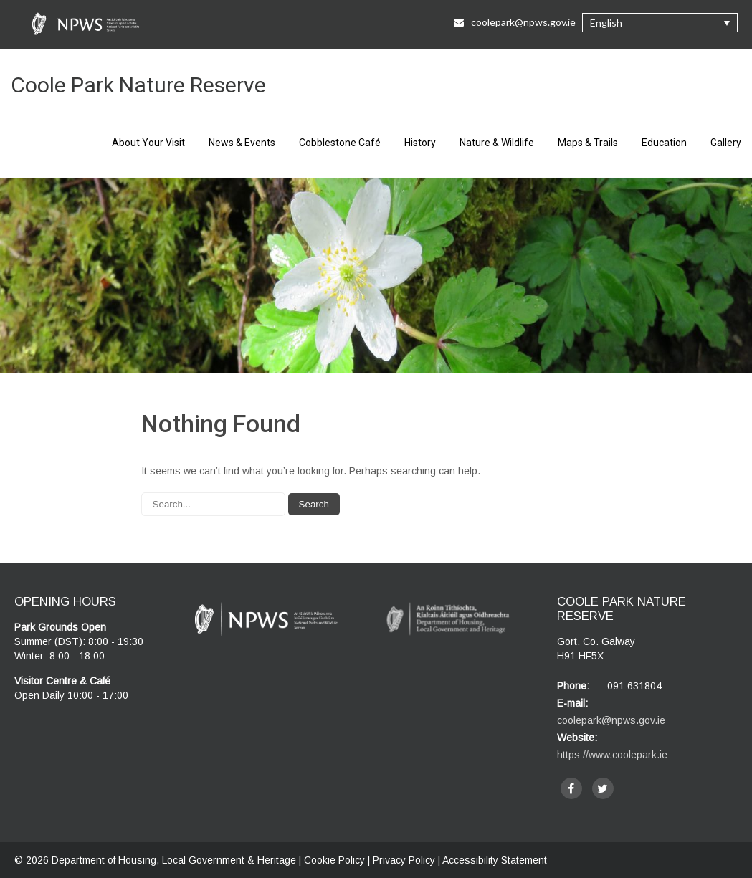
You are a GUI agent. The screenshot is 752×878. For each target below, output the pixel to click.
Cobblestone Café (340, 142)
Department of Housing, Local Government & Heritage (175, 860)
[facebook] (571, 788)
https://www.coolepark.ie (612, 754)
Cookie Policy (334, 860)
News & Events (242, 142)
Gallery (725, 142)
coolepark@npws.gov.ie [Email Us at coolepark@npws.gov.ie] (515, 22)
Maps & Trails (588, 142)
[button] (660, 22)
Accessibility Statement (494, 860)
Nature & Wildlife (497, 142)
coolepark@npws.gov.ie (611, 720)
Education (664, 142)
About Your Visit (148, 142)
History (420, 142)
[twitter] (603, 788)
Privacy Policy (404, 860)
